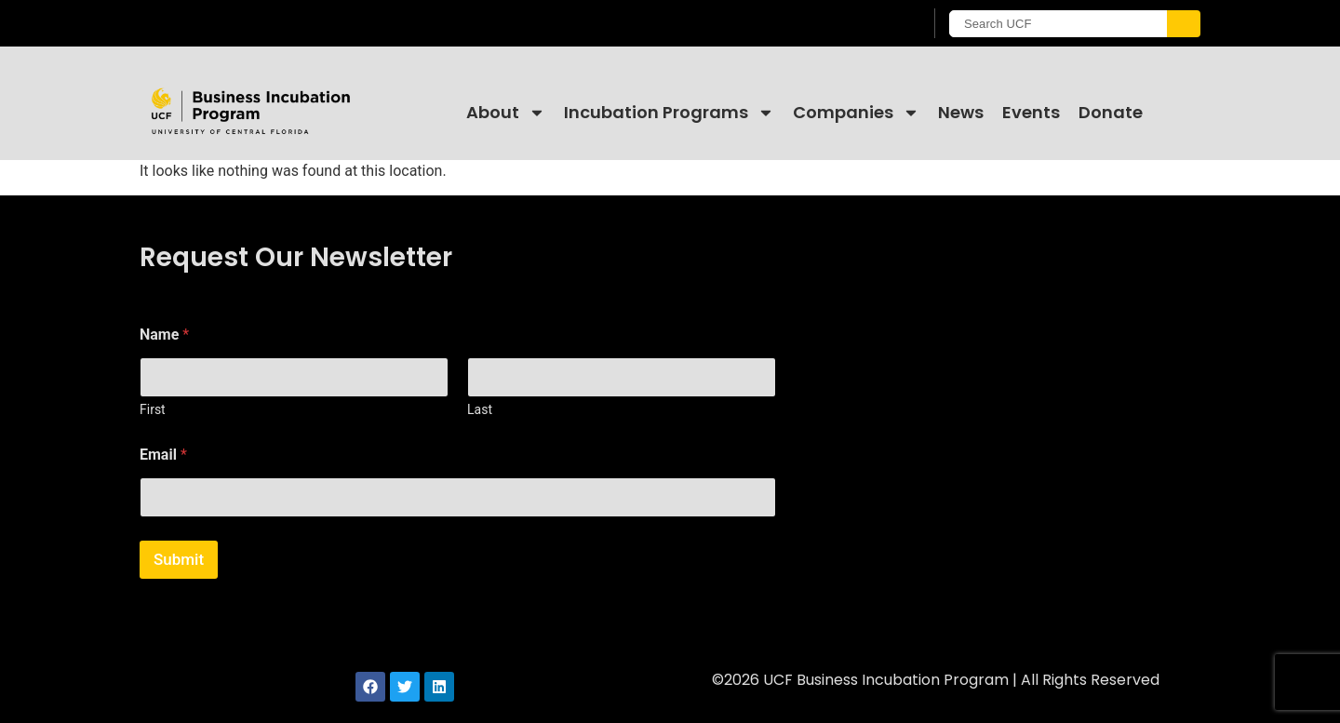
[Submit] (1183, 23)
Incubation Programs (669, 112)
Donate (1111, 112)
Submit (179, 559)
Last (479, 409)
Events (1031, 112)
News (961, 112)
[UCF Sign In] (863, 24)
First (153, 409)
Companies (856, 112)
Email (163, 454)
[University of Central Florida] (289, 22)
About (505, 112)
